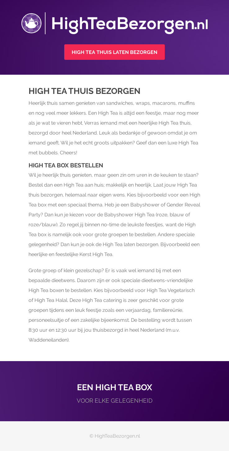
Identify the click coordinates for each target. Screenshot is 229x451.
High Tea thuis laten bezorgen (114, 52)
